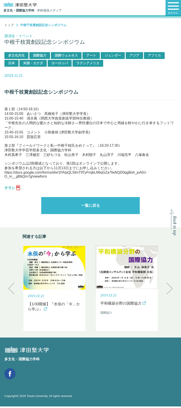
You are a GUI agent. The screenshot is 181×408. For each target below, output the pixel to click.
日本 (11, 63)
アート (91, 55)
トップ (9, 25)
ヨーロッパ (59, 63)
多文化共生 (16, 55)
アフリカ (154, 55)
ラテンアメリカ (87, 63)
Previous (11, 290)
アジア (134, 55)
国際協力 (39, 55)
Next (169, 290)
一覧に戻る (91, 206)
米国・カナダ (33, 63)
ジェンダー (112, 55)
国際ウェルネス (66, 55)
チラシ (9, 188)
